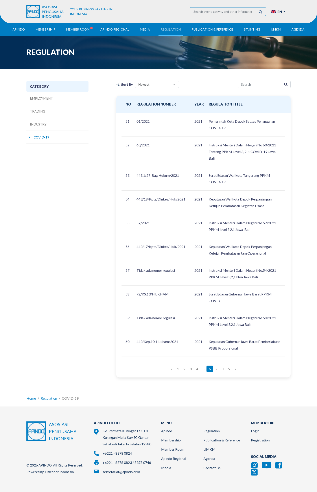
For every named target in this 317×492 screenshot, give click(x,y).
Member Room (172, 449)
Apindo (166, 431)
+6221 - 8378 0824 (117, 453)
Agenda (297, 29)
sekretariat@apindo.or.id (121, 472)
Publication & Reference (221, 440)
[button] (278, 11)
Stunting (252, 29)
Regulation (49, 398)
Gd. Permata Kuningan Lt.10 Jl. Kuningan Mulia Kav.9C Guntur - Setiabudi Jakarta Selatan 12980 (127, 437)
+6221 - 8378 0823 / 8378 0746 (127, 462)
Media (166, 468)
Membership (171, 440)
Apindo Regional (173, 458)
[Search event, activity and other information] (223, 11)
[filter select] (157, 84)
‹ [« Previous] (171, 369)
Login (255, 431)
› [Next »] (235, 369)
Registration (260, 440)
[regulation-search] (260, 84)
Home (31, 398)
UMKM (209, 449)
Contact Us (212, 468)
